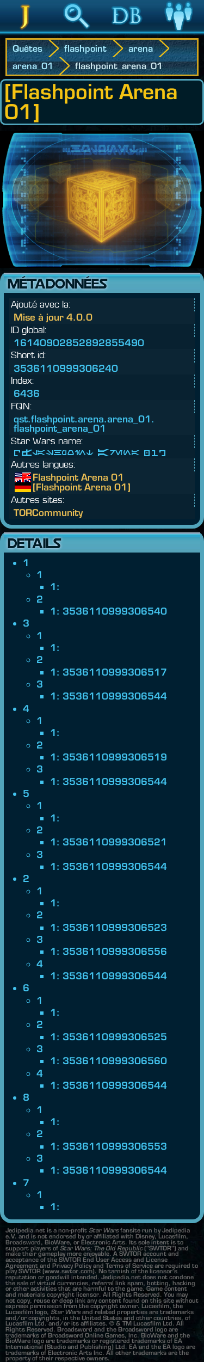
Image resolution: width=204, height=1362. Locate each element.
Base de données (127, 32)
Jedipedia (25, 32)
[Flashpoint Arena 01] (41, 487)
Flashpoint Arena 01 (41, 477)
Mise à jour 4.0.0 (53, 317)
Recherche (76, 32)
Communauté (178, 32)
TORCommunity (48, 512)
